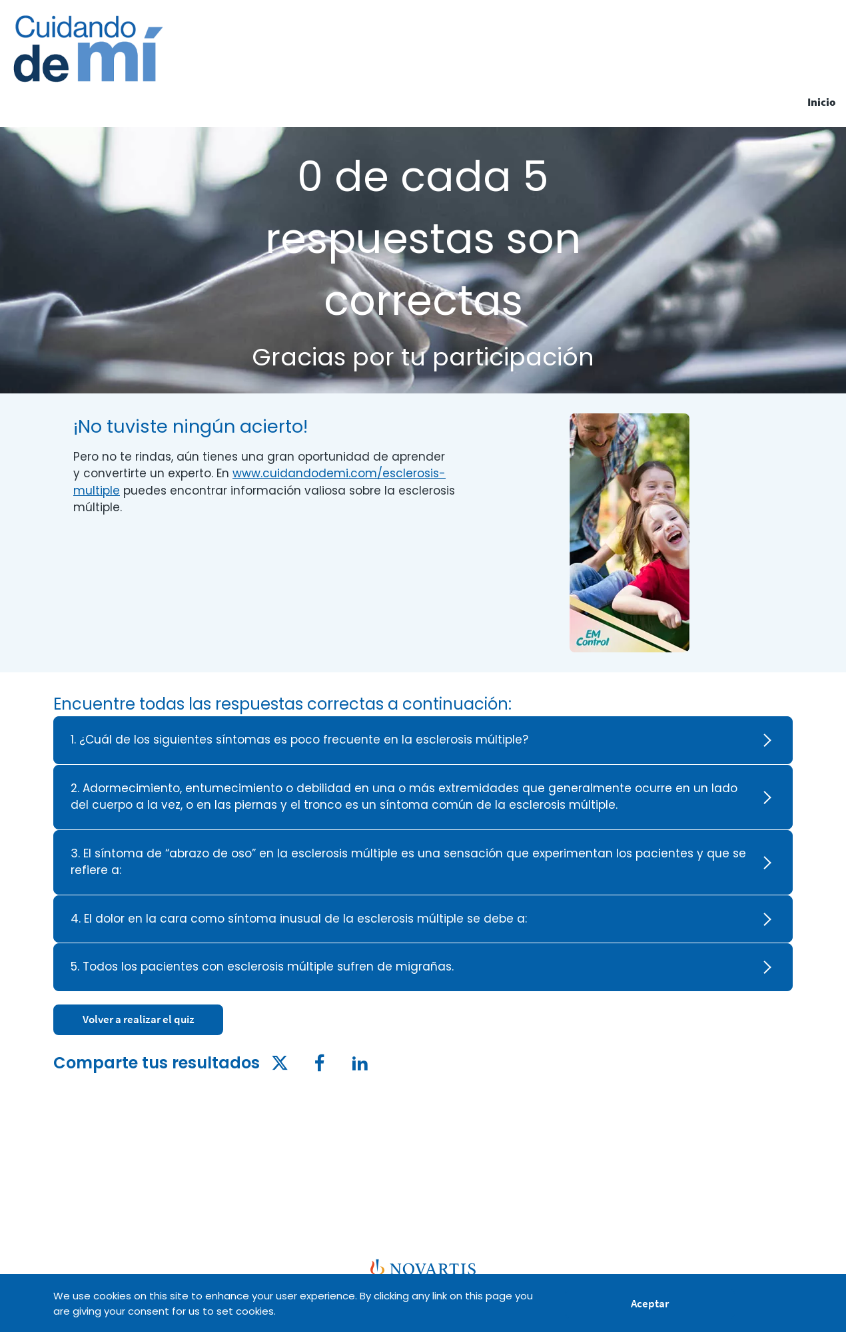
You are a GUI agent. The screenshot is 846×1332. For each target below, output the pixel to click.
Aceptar (650, 1305)
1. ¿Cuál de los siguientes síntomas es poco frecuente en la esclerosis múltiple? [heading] (299, 740)
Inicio (821, 102)
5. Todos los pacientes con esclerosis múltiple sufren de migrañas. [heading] (262, 967)
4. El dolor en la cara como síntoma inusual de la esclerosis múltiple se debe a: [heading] (299, 919)
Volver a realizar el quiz (139, 1019)
